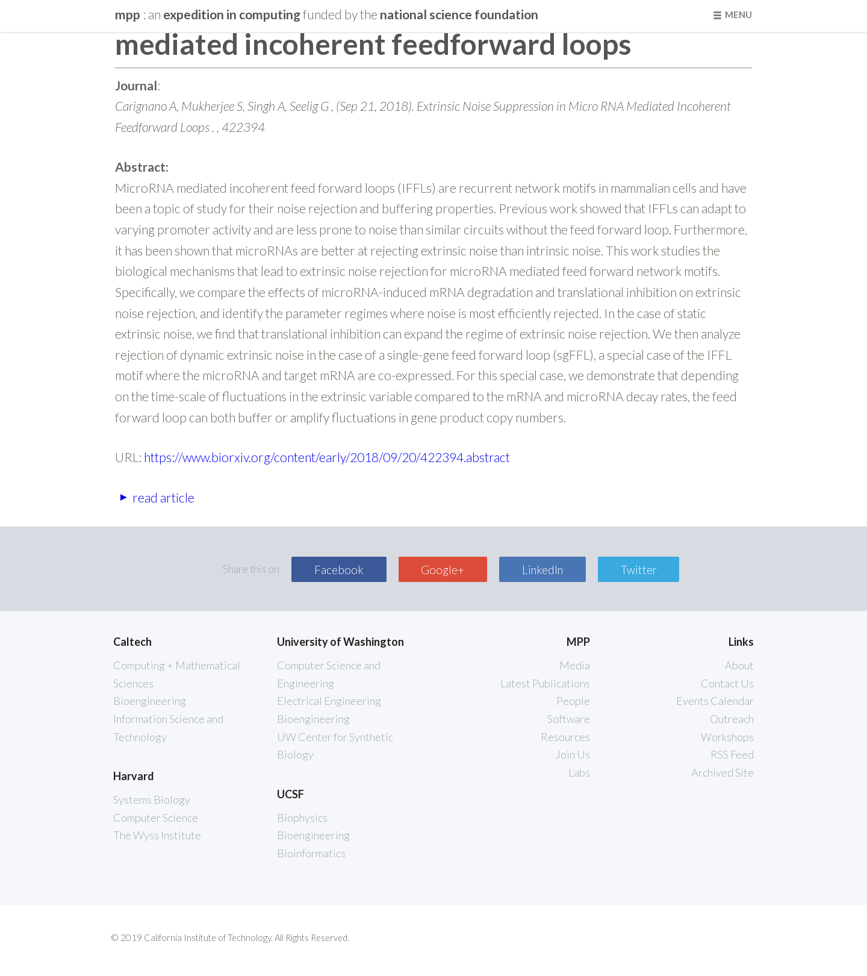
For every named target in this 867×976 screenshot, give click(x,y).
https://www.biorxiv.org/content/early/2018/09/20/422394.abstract (327, 457)
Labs (579, 772)
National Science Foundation (459, 14)
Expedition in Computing (231, 14)
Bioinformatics (311, 853)
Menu (738, 14)
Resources (565, 736)
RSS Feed (732, 754)
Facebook (339, 570)
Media (574, 665)
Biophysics (302, 817)
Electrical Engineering (329, 700)
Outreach (732, 718)
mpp (129, 14)
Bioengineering (149, 700)
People (573, 700)
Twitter (639, 570)
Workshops (727, 736)
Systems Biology (151, 799)
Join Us (573, 754)
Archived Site (722, 772)
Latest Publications (545, 683)
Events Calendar (715, 700)
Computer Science (155, 817)
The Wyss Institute (157, 835)
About (739, 665)
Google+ (442, 570)
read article (163, 496)
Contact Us (727, 683)
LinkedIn (542, 570)
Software (568, 718)
